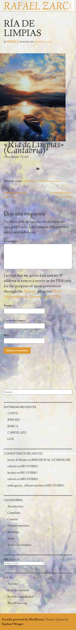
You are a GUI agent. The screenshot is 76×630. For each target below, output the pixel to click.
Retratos (13, 532)
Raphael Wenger (12, 624)
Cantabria (28, 181)
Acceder (12, 584)
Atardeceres (15, 506)
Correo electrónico (15, 320)
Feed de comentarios (20, 597)
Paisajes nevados (18, 525)
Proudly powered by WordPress (22, 619)
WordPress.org (17, 603)
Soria (10, 538)
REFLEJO (13, 420)
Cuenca (12, 519)
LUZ (10, 439)
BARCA (12, 426)
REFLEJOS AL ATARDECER (51, 460)
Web (6, 335)
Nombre (9, 305)
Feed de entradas (18, 590)
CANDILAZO (17, 432)
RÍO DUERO (29, 466)
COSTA (12, 413)
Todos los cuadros (49, 181)
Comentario (11, 241)
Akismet (30, 291)
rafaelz (13, 41)
